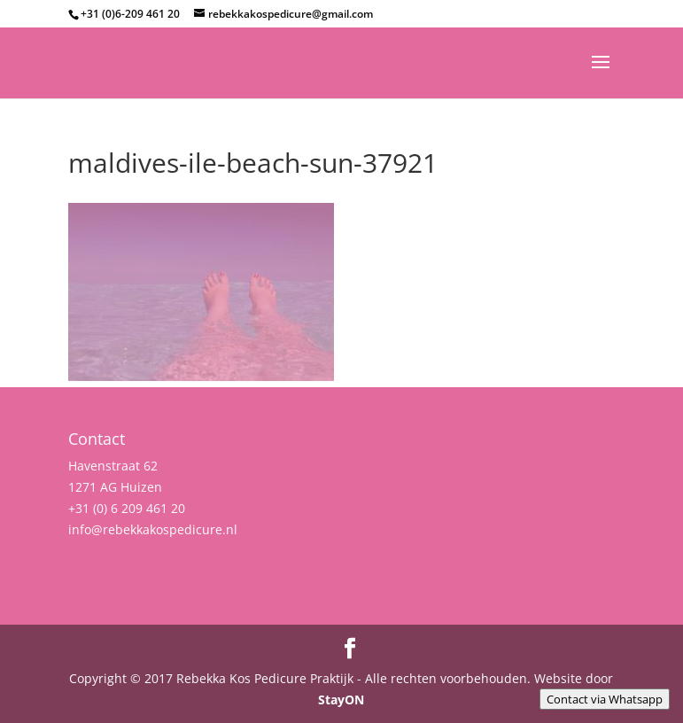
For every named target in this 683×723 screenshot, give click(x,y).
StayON (341, 699)
